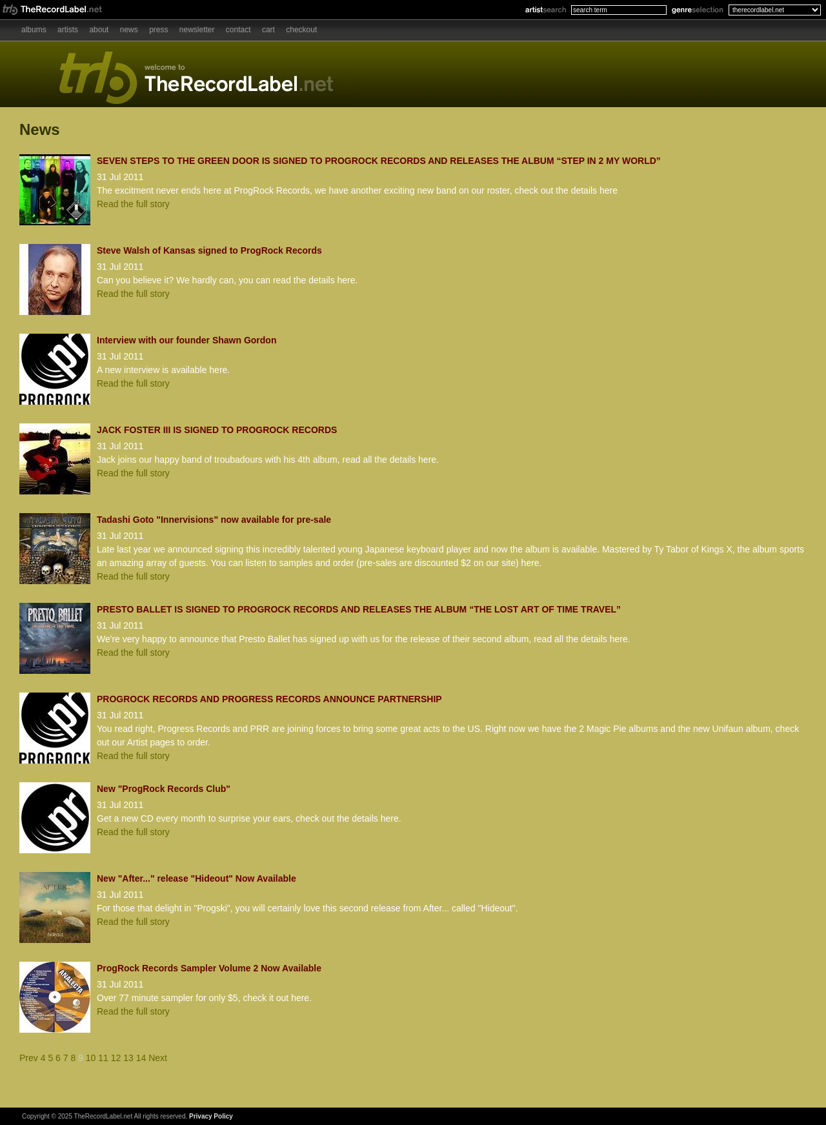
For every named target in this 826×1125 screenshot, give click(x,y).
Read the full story (133, 204)
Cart (268, 29)
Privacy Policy (211, 1116)
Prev (28, 1058)
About (98, 29)
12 (116, 1058)
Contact (238, 29)
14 (141, 1058)
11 (103, 1058)
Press (158, 29)
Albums (33, 29)
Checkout (301, 29)
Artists (67, 29)
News (129, 29)
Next (157, 1058)
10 (91, 1058)
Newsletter (197, 29)
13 (128, 1058)
